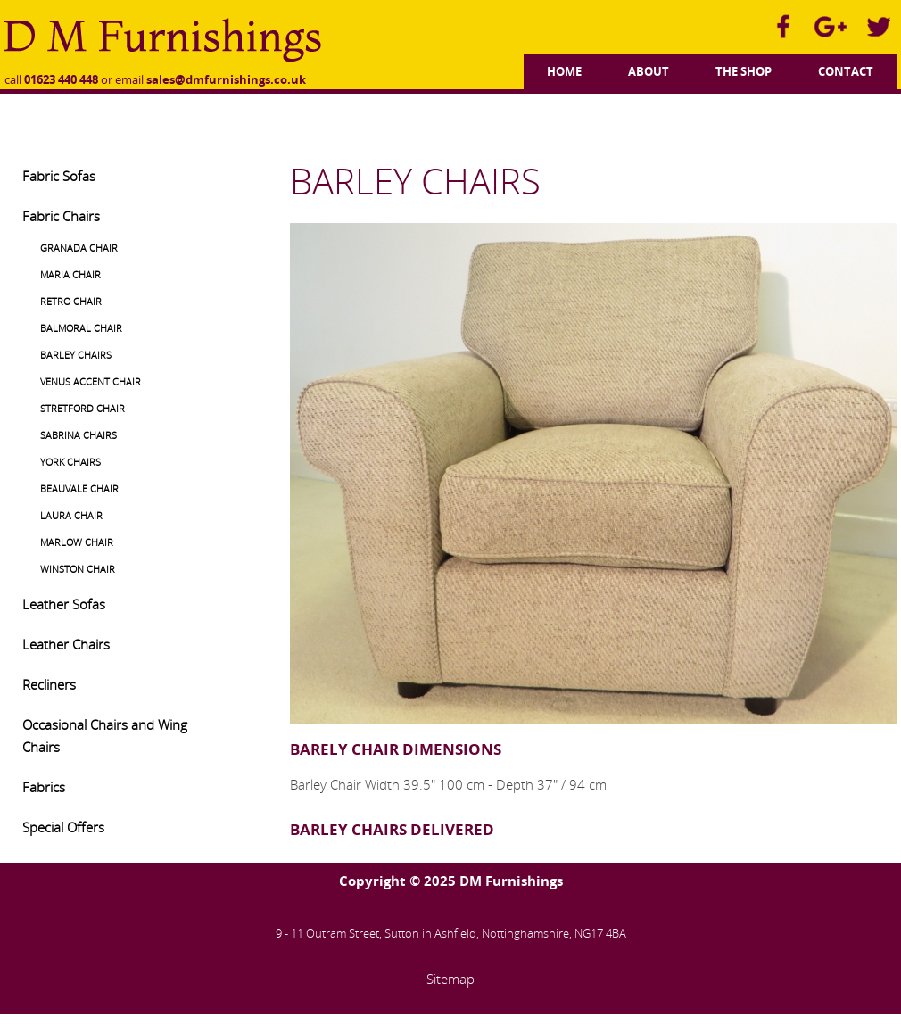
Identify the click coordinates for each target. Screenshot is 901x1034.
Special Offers (63, 827)
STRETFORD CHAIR (82, 408)
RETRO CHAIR (71, 301)
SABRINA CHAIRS (78, 435)
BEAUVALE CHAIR (79, 488)
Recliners (49, 684)
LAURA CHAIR (71, 515)
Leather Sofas (63, 604)
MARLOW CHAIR (76, 542)
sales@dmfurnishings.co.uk (226, 79)
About (648, 71)
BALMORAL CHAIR (81, 328)
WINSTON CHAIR (77, 568)
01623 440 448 (61, 79)
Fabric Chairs (61, 216)
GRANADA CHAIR (79, 247)
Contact (845, 71)
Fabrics (43, 787)
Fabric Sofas (58, 176)
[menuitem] (564, 69)
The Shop (743, 71)
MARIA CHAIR (70, 274)
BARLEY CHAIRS (76, 354)
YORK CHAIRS (70, 461)
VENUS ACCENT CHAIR (90, 381)
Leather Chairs (66, 644)
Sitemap (450, 979)
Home (564, 71)
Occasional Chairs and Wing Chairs (104, 736)
